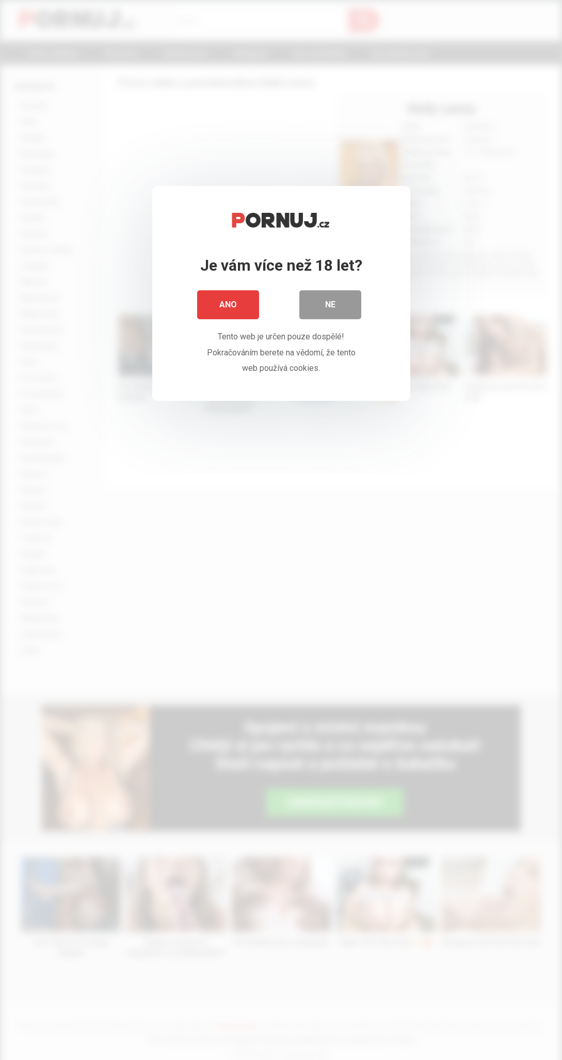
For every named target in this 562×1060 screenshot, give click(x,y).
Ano (228, 304)
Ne (330, 304)
